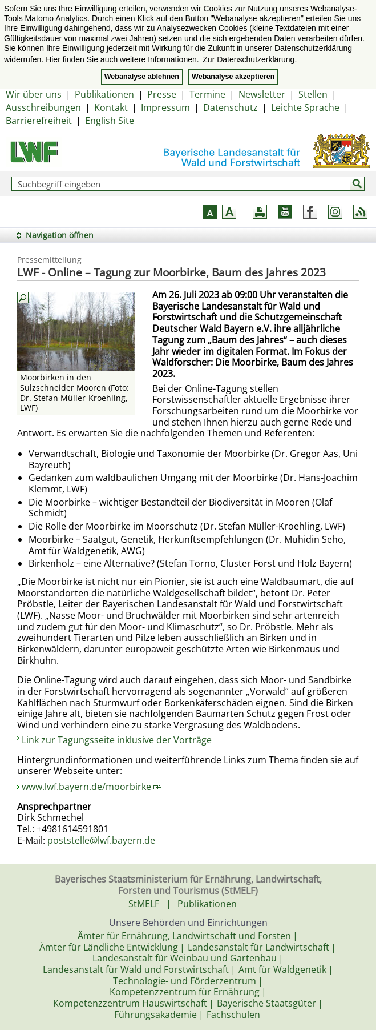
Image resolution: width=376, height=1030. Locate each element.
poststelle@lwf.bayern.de (101, 840)
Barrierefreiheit (39, 120)
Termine (207, 94)
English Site (109, 120)
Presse (161, 94)
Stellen (313, 94)
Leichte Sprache (305, 107)
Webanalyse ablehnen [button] (141, 77)
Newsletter (261, 94)
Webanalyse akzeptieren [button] (233, 77)
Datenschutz (230, 107)
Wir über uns (34, 94)
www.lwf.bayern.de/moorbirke (91, 786)
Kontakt (111, 107)
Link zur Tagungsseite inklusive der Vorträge (117, 740)
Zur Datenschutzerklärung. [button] (250, 59)
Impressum (165, 107)
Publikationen (104, 94)
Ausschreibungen (43, 107)
